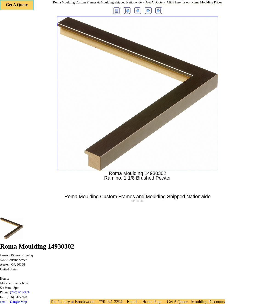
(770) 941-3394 (20, 292)
